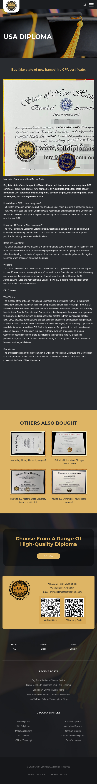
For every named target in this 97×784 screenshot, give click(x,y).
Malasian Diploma (23, 731)
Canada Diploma (73, 721)
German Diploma (73, 731)
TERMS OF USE (59, 774)
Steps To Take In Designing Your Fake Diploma (48, 685)
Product (43, 644)
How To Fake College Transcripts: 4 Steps (48, 699)
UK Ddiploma (23, 726)
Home (14, 644)
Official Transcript (23, 740)
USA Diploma (23, 721)
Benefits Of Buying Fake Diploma (48, 690)
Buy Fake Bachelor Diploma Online (48, 680)
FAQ (14, 649)
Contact (73, 649)
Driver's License (73, 740)
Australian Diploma (73, 726)
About (73, 644)
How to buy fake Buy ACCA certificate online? (48, 694)
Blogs (43, 649)
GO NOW (48, 556)
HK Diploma (23, 735)
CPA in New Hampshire (29, 203)
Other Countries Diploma (73, 735)
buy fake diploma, (40, 192)
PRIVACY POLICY (36, 774)
